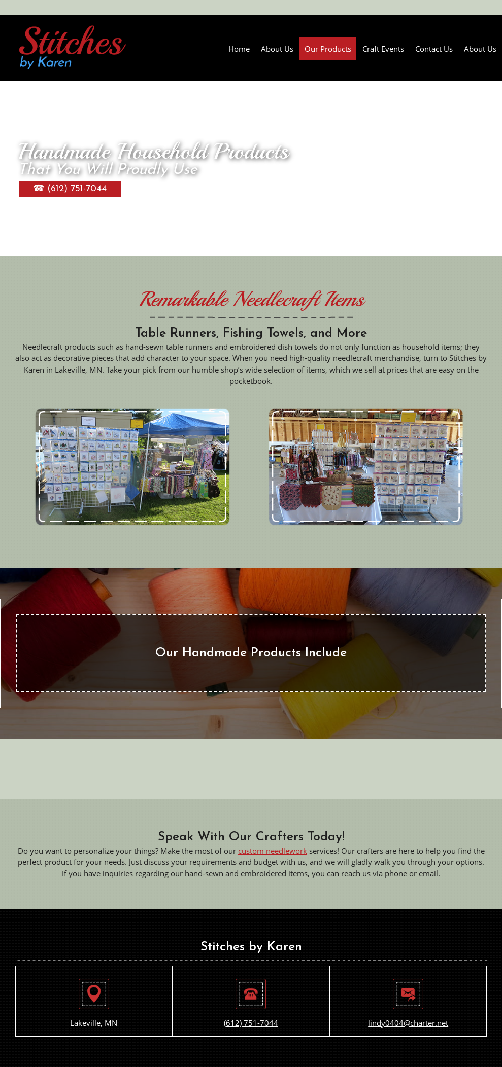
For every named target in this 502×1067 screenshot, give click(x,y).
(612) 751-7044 (251, 1023)
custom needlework (272, 850)
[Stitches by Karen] (72, 48)
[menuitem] (239, 48)
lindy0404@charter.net (408, 1023)
